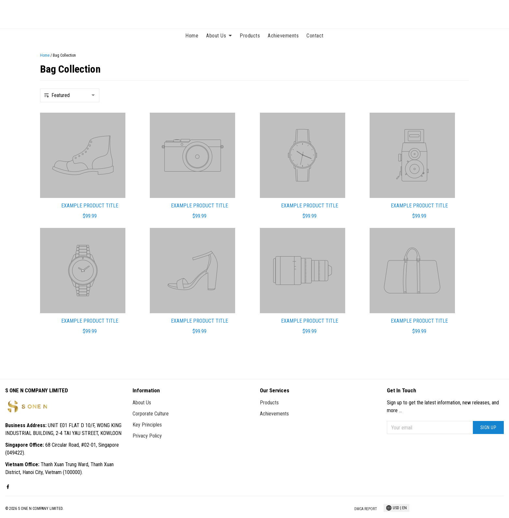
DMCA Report (365, 509)
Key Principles (147, 425)
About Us (219, 36)
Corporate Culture (151, 414)
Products (250, 36)
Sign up (488, 427)
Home (191, 36)
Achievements (283, 36)
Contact (315, 36)
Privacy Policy (147, 436)
